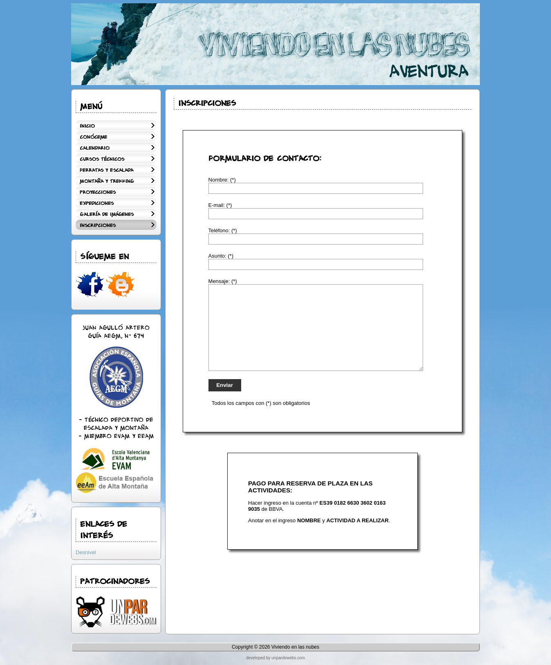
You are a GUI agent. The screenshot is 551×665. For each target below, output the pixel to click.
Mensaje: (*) (222, 281)
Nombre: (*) (222, 180)
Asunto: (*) (220, 256)
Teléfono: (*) (222, 230)
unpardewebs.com (288, 658)
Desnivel (86, 552)
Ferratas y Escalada (106, 170)
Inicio (87, 126)
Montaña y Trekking (107, 181)
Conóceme (93, 137)
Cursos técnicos (102, 159)
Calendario (95, 148)
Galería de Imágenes (107, 214)
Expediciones (97, 203)
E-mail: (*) (220, 205)
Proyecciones (98, 192)
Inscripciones (98, 225)
